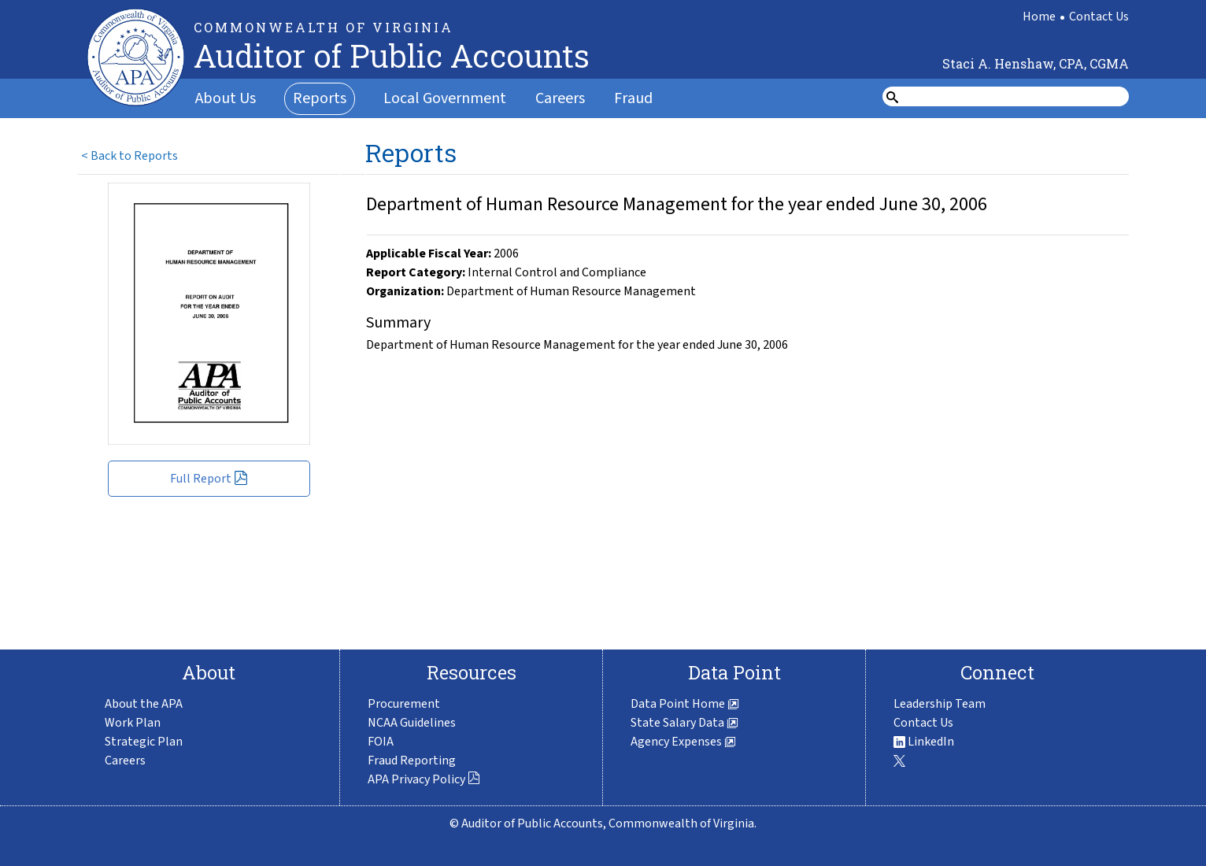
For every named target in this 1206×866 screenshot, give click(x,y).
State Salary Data (684, 722)
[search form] (1015, 96)
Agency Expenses (683, 741)
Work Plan (133, 722)
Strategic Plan (144, 741)
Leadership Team (939, 703)
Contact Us (1099, 16)
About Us (225, 98)
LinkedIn (923, 741)
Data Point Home (685, 703)
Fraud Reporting (412, 760)
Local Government (444, 98)
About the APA (144, 703)
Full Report (209, 478)
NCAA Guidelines (412, 722)
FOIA (381, 741)
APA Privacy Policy (424, 779)
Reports (319, 98)
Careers (560, 98)
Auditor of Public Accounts (392, 55)
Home (1039, 16)
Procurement (404, 703)
